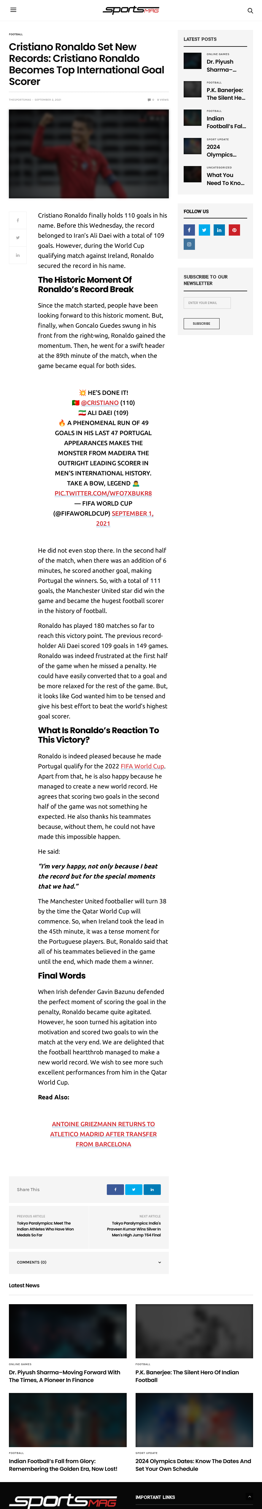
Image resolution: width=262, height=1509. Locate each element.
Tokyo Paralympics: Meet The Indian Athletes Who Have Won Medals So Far (45, 1229)
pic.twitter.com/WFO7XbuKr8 (103, 493)
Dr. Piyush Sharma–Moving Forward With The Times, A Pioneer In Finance (225, 66)
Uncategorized (219, 167)
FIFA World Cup (142, 766)
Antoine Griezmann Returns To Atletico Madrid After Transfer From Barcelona (103, 1134)
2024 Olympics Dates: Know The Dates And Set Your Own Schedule (226, 151)
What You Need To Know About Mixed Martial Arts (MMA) (226, 179)
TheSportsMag (20, 100)
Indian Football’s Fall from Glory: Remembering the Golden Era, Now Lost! (226, 123)
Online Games (218, 54)
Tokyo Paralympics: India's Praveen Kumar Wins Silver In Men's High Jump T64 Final (134, 1229)
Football (16, 34)
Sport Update (218, 139)
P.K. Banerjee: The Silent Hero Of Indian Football (227, 94)
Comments (32, 1262)
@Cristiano (100, 402)
